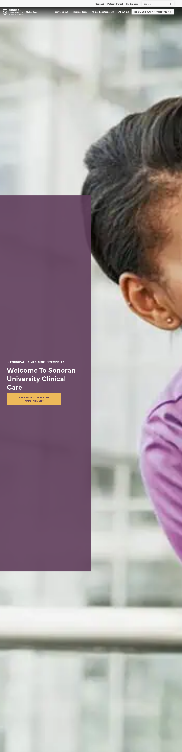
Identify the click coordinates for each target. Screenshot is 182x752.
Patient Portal (115, 3)
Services (59, 11)
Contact (99, 3)
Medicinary (132, 3)
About (121, 11)
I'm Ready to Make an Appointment (34, 399)
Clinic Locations (101, 11)
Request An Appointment (152, 11)
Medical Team (80, 11)
